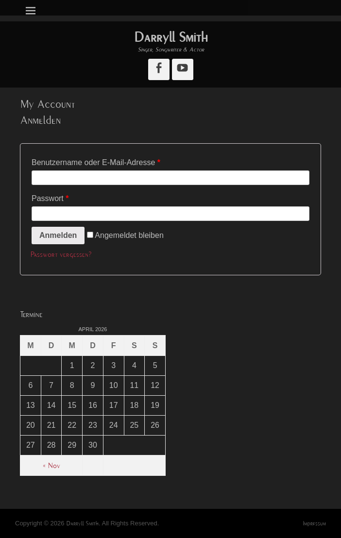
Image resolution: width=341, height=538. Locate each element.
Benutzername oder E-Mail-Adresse (96, 162)
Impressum (314, 523)
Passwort (50, 198)
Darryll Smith (171, 37)
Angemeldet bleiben (125, 235)
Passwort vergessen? (61, 254)
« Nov (51, 466)
